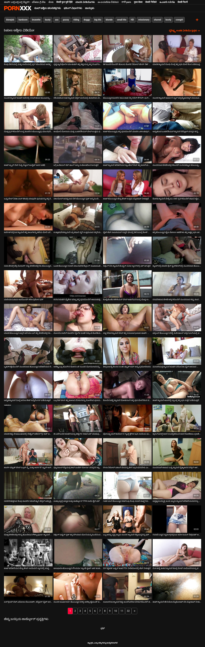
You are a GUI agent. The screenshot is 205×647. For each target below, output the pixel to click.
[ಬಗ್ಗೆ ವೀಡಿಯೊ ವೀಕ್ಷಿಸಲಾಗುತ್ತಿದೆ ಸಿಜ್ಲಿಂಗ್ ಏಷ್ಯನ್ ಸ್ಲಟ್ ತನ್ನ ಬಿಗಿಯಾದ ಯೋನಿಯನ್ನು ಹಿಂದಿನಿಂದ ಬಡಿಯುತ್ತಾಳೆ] (78, 519)
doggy (87, 19)
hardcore (23, 19)
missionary (143, 19)
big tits (97, 19)
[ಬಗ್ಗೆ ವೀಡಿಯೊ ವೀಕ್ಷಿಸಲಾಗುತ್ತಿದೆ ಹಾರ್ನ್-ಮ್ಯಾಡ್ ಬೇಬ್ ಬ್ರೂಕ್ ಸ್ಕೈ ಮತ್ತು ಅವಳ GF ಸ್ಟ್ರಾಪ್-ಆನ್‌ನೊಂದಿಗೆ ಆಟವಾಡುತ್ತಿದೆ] (28, 451)
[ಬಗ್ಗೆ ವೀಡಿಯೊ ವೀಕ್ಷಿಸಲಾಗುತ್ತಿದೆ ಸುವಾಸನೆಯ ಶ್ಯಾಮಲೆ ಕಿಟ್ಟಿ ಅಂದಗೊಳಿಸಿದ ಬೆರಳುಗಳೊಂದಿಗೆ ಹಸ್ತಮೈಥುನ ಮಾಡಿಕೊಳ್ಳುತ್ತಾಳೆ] (127, 586)
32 (128, 610)
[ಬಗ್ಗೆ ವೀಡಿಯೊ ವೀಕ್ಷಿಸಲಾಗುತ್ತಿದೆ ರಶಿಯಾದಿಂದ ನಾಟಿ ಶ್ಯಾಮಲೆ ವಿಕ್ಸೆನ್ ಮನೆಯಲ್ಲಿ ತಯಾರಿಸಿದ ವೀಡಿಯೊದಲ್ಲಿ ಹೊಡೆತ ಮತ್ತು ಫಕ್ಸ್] (78, 82)
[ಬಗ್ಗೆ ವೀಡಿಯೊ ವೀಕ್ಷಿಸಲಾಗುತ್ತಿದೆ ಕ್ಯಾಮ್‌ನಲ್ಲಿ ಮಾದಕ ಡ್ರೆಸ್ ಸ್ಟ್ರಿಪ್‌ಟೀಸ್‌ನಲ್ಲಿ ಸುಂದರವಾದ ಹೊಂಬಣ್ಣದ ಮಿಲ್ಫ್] (177, 250)
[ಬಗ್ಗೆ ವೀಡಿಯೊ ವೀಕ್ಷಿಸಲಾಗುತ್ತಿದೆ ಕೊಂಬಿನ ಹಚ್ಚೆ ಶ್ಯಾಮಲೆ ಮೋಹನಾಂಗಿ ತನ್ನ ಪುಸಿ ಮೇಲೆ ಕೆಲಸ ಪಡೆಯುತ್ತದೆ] (127, 384)
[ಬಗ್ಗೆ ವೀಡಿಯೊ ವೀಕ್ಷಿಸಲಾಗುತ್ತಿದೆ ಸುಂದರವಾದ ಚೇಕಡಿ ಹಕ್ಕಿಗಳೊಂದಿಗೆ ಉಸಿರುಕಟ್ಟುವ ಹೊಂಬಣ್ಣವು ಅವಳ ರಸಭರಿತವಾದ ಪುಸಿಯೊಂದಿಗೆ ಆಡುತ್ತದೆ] (177, 149)
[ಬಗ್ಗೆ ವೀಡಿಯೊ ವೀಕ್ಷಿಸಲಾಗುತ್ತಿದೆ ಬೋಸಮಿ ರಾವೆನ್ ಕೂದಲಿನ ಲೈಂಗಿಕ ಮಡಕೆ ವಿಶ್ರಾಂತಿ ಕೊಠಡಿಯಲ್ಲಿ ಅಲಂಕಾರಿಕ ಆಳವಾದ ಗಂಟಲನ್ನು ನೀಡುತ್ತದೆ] (78, 317)
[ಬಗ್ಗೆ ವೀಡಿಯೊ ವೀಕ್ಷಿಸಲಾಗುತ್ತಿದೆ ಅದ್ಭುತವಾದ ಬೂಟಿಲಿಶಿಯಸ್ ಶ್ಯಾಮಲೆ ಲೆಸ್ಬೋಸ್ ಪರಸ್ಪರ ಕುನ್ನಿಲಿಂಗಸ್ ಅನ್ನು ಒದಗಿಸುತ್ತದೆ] (177, 115)
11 (121, 610)
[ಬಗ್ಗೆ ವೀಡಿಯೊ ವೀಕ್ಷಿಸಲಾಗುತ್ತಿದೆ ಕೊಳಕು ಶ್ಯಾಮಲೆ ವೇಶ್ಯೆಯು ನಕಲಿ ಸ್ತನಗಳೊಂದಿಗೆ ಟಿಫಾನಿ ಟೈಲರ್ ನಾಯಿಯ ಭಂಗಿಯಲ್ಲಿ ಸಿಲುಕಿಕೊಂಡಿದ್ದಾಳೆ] (177, 183)
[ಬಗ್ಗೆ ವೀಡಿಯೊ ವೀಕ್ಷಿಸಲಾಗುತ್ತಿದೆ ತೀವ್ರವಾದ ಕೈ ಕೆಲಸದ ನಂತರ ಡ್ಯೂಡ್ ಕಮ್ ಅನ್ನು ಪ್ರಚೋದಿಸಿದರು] (127, 351)
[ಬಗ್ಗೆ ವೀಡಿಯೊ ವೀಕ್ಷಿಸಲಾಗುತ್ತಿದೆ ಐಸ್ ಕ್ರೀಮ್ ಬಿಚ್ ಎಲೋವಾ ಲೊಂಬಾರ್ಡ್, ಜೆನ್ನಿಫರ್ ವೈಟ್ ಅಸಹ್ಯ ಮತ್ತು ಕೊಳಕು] (28, 586)
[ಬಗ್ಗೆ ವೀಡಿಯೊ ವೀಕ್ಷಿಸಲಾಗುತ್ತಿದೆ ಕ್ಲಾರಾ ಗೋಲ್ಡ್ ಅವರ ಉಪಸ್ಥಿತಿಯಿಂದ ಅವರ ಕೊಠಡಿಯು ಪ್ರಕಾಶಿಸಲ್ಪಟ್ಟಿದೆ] (177, 418)
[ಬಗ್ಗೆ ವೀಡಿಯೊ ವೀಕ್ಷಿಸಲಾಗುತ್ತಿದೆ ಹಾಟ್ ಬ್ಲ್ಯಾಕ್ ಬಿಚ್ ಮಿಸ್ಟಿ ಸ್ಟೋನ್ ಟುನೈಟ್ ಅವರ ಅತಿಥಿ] (28, 149)
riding (76, 19)
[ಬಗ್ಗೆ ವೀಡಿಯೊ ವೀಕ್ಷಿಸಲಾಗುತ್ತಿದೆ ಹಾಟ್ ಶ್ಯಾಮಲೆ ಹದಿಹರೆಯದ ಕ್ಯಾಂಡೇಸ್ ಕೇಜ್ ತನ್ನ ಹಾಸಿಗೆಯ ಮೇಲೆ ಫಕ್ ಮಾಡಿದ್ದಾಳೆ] (127, 149)
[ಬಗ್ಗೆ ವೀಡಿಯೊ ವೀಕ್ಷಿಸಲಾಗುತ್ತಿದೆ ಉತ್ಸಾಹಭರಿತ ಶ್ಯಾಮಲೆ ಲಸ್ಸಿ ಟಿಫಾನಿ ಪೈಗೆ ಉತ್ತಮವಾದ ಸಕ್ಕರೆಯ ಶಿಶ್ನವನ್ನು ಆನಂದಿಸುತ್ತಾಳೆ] (78, 216)
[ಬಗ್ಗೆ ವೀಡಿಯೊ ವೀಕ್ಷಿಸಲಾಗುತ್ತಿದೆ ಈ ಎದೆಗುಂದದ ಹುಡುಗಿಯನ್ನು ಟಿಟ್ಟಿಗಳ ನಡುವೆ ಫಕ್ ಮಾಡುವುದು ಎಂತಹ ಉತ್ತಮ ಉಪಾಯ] (78, 418)
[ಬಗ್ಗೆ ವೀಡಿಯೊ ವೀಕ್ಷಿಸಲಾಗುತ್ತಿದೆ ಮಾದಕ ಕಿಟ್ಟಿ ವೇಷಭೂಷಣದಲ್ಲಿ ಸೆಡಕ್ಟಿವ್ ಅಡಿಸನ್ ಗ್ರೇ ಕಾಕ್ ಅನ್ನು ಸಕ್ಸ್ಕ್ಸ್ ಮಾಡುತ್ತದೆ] (28, 418)
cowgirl (179, 19)
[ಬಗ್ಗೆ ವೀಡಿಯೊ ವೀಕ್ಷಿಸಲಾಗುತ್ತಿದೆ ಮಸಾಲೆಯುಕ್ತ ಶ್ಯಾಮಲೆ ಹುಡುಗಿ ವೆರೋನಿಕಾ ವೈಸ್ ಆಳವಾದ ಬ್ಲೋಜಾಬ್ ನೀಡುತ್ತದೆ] (177, 351)
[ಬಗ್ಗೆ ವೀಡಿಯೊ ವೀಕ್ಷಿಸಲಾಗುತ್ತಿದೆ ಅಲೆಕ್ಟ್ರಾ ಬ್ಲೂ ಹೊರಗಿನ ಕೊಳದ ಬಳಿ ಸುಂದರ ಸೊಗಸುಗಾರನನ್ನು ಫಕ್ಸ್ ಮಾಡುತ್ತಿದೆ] (78, 351)
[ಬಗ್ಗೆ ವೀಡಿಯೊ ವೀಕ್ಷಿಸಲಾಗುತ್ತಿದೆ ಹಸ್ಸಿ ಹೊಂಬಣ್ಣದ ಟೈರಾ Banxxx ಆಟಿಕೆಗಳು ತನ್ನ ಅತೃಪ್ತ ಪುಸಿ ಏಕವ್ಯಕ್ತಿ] (177, 216)
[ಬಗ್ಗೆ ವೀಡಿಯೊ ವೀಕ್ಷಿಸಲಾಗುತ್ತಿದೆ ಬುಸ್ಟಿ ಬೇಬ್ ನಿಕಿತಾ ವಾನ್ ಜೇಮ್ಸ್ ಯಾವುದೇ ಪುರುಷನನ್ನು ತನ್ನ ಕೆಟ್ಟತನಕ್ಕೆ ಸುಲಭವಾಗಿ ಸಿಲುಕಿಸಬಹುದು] (28, 183)
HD (132, 19)
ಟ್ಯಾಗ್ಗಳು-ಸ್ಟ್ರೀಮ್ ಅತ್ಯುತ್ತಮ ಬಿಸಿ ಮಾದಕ (17, 8)
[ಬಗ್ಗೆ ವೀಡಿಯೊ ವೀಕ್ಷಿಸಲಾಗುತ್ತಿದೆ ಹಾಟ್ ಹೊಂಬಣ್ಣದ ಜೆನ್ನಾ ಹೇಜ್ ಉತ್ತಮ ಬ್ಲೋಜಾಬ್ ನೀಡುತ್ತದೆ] (127, 183)
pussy (66, 19)
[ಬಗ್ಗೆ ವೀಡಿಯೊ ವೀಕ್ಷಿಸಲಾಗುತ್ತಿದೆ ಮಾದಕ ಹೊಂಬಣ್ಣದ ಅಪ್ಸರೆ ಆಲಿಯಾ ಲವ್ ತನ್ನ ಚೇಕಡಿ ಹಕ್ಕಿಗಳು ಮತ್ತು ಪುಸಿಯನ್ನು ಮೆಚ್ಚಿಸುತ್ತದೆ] (28, 317)
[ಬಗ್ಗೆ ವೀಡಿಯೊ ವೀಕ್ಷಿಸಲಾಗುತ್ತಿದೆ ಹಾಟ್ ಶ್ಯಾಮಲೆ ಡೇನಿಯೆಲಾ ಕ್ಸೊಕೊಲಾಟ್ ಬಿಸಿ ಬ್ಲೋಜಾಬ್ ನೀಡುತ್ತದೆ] (177, 586)
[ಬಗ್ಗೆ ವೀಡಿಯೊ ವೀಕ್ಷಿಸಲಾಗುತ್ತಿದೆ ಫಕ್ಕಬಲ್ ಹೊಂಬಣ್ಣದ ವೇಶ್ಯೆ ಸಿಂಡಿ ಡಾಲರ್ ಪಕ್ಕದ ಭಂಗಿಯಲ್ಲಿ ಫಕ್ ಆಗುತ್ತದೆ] (177, 317)
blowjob (10, 19)
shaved (157, 19)
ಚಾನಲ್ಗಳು (89, 8)
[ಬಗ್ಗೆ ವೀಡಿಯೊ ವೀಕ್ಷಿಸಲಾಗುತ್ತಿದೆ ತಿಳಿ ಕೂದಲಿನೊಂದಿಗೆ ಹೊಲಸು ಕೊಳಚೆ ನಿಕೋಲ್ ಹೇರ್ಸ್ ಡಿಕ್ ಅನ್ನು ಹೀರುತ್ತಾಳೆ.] (127, 48)
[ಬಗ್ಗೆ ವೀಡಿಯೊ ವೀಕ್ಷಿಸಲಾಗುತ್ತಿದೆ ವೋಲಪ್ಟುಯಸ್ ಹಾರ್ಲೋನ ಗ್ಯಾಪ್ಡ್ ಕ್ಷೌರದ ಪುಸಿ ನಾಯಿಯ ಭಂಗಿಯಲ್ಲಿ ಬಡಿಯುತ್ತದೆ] (127, 418)
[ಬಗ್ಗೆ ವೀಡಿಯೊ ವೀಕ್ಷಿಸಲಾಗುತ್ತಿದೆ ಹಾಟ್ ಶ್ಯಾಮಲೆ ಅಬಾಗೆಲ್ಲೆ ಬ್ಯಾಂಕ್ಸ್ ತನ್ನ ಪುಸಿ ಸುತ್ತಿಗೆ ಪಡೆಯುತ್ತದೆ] (177, 384)
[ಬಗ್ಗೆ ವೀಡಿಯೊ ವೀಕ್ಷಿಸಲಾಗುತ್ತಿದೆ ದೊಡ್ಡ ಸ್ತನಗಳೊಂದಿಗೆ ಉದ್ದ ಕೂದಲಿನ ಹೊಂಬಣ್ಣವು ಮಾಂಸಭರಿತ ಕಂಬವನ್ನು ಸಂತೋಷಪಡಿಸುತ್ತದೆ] (28, 115)
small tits (121, 19)
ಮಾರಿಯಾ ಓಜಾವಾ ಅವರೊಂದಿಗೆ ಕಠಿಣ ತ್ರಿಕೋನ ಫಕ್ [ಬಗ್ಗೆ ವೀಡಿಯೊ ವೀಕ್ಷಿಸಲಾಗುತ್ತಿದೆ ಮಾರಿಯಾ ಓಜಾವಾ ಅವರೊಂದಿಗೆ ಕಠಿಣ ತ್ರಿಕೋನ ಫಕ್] (23, 299)
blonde (109, 19)
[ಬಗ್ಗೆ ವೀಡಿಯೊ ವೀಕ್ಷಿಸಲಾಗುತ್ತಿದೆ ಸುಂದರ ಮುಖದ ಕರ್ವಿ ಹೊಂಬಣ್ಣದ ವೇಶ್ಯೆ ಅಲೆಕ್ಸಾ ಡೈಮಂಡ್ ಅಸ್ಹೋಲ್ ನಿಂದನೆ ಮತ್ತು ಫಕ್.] (78, 586)
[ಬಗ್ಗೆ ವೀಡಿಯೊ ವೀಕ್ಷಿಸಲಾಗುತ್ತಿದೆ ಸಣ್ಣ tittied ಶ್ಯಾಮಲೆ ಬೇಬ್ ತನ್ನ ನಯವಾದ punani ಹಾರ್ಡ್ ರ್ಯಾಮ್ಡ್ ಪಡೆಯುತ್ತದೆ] (127, 317)
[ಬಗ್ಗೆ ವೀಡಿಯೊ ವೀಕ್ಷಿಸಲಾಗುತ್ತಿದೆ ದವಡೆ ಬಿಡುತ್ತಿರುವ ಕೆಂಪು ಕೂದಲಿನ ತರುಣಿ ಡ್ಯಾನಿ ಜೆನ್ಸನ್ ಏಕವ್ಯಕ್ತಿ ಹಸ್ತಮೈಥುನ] (28, 485)
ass (56, 19)
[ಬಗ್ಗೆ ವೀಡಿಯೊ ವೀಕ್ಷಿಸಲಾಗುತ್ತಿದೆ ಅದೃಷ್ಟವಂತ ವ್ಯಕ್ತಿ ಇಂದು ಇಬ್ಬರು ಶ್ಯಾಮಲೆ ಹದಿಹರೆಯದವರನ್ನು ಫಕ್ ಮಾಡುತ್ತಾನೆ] (177, 485)
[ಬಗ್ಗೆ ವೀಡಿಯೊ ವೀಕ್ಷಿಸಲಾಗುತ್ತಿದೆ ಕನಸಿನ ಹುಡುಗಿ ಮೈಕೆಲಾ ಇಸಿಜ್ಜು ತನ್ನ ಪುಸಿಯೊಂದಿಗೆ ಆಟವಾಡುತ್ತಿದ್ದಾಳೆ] (78, 283)
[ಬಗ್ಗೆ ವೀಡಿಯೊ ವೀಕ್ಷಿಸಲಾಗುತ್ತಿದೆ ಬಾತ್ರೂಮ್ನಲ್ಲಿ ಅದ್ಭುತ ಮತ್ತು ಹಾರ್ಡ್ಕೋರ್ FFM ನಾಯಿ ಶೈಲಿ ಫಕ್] (78, 485)
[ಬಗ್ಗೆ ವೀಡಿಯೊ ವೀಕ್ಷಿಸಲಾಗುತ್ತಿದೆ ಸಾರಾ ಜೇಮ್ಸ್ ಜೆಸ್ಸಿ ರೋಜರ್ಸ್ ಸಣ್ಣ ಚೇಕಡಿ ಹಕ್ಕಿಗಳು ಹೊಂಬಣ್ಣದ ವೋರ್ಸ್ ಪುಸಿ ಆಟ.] (28, 250)
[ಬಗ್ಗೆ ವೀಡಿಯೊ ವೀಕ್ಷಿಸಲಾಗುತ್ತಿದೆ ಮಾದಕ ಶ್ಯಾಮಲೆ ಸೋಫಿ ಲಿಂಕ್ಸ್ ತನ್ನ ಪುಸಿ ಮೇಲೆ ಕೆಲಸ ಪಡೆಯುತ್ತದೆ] (177, 48)
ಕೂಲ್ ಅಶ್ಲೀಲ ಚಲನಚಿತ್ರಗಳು (47, 8)
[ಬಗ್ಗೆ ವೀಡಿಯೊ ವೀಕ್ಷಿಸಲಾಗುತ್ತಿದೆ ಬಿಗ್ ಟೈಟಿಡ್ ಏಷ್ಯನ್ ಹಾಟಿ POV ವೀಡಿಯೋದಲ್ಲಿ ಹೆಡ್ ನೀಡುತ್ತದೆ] (127, 552)
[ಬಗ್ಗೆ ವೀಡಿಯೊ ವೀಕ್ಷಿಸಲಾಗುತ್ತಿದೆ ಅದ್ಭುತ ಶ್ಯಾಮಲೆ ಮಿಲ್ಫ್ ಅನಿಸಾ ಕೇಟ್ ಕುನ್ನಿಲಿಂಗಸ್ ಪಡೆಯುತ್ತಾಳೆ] (28, 384)
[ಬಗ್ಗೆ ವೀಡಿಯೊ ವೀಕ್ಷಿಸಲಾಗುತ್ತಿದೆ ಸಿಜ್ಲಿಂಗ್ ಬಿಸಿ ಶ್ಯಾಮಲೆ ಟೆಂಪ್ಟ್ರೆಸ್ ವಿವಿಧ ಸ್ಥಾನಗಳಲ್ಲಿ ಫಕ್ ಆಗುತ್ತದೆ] (127, 250)
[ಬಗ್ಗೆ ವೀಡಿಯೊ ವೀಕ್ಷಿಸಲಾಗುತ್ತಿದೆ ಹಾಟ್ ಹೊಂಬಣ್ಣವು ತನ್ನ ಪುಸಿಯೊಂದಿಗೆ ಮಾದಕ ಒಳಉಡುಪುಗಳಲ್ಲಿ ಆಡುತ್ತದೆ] (127, 115)
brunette (36, 19)
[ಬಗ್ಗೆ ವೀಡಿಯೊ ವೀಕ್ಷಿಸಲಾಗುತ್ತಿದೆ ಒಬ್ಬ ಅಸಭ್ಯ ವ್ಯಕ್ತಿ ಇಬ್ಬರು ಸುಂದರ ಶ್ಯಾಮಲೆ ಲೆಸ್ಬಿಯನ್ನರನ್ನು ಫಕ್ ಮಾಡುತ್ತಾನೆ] (127, 519)
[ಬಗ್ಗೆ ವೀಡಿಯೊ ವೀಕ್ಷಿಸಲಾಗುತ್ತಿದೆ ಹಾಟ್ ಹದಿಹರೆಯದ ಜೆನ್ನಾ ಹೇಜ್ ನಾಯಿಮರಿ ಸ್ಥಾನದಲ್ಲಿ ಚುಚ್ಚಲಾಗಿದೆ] (28, 552)
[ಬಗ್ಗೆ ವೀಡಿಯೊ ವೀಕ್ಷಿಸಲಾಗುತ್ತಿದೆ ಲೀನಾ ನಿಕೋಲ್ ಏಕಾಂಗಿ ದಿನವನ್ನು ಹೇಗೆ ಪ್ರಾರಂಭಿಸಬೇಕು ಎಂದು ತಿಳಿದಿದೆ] (127, 451)
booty (168, 19)
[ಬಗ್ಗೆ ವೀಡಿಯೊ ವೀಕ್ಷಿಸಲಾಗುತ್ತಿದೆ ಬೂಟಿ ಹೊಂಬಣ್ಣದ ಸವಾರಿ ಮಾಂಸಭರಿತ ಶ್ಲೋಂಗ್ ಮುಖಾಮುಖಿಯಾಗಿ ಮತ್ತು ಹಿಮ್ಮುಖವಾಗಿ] (78, 250)
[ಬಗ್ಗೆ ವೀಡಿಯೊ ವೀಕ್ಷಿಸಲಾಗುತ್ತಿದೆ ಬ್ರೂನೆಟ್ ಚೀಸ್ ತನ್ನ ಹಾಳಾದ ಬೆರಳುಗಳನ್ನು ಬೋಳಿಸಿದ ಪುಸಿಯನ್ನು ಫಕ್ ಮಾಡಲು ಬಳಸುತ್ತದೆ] (78, 384)
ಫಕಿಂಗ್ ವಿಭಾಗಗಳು (73, 8)
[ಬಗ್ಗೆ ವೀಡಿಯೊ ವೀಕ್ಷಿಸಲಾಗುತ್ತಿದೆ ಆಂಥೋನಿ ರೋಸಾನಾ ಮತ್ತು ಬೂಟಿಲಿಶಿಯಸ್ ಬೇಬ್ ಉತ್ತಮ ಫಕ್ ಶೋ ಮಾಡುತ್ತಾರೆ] (78, 115)
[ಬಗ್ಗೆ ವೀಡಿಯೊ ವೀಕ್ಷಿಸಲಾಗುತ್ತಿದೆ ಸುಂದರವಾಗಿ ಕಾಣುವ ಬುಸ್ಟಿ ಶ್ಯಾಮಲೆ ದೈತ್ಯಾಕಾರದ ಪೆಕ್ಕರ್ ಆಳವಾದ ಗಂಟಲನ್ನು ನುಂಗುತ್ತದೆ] (177, 451)
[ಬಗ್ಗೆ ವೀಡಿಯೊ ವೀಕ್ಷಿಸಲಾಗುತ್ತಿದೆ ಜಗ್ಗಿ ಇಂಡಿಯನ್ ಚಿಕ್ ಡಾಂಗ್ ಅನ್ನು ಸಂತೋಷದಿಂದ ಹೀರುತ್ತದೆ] (78, 149)
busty (47, 19)
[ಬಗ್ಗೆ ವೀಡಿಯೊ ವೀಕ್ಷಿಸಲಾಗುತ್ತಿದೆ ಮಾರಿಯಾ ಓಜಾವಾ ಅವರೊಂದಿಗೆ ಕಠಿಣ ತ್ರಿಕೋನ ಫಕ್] (28, 283)
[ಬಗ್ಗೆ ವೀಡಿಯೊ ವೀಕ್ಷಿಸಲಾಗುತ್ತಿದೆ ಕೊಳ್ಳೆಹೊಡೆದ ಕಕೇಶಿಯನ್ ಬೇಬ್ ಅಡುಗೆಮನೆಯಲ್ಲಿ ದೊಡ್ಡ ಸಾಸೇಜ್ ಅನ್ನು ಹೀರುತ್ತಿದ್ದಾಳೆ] (127, 283)
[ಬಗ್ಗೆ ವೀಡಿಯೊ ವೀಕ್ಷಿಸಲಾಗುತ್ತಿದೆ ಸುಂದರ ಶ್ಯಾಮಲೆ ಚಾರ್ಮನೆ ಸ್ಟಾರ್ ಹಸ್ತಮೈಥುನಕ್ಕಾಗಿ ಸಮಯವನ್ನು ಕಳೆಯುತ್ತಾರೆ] (177, 82)
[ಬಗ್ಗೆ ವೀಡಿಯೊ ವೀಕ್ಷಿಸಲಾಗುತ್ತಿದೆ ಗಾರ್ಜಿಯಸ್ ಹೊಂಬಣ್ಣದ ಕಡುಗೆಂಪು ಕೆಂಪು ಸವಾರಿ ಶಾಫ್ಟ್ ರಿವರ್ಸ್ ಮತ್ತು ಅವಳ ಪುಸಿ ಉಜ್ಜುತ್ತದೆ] (127, 485)
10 (115, 610)
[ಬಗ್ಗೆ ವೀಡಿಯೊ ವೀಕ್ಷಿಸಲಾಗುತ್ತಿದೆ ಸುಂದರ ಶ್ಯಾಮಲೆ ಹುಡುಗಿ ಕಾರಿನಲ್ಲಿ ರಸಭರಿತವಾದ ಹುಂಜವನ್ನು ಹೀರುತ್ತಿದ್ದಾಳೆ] (28, 82)
